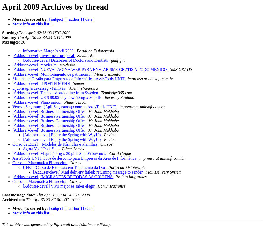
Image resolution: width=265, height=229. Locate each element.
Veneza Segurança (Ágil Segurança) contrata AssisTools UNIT (64, 107)
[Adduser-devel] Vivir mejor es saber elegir (59, 186)
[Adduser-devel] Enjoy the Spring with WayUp (62, 135)
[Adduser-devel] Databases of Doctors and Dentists (66, 60)
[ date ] (88, 19)
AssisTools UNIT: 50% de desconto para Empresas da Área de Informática (74, 158)
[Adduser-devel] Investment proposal (43, 55)
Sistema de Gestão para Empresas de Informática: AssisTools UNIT (69, 79)
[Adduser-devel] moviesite (35, 65)
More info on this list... (32, 24)
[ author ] (74, 19)
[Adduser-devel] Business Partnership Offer (49, 111)
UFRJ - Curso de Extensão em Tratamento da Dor (64, 167)
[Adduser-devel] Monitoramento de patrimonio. (52, 74)
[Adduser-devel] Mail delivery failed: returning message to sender (88, 172)
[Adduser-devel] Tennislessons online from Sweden (55, 93)
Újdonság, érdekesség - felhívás (39, 88)
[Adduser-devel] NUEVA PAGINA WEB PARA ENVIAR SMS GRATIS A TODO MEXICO (90, 69)
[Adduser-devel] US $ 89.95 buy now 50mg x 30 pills (57, 97)
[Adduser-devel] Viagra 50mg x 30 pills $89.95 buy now (59, 153)
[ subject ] (57, 19)
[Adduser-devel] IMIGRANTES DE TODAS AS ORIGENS (62, 177)
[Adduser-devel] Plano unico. (37, 102)
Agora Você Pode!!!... (41, 149)
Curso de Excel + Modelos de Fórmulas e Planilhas (55, 144)
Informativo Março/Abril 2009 (49, 51)
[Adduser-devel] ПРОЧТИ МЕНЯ (41, 83)
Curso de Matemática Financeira (39, 163)
